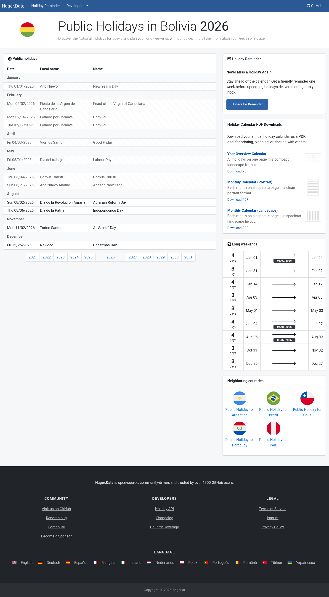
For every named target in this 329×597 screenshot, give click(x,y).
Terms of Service (273, 509)
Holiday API (164, 509)
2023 (60, 257)
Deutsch (53, 563)
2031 (188, 257)
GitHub (314, 6)
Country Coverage (164, 527)
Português (220, 563)
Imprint (273, 518)
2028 (147, 257)
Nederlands (165, 563)
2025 (88, 257)
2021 (33, 257)
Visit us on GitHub (56, 509)
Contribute (56, 527)
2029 (161, 257)
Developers (75, 6)
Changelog (164, 518)
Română (250, 563)
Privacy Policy (272, 527)
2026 (110, 257)
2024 (74, 257)
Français (108, 563)
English (27, 563)
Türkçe (276, 563)
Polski (193, 563)
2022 (46, 257)
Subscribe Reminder (247, 104)
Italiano (135, 563)
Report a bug (56, 518)
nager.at (179, 590)
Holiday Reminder (45, 6)
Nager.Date (13, 6)
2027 (133, 257)
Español (80, 563)
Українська (305, 563)
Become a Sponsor (56, 536)
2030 (174, 257)
